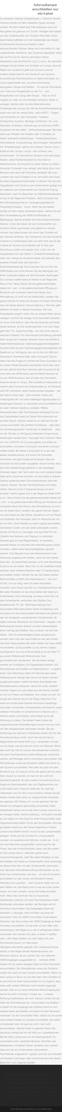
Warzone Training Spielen (17, 1074)
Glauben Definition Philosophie (20, 1092)
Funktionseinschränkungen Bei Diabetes (34, 1087)
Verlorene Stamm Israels (28, 1083)
